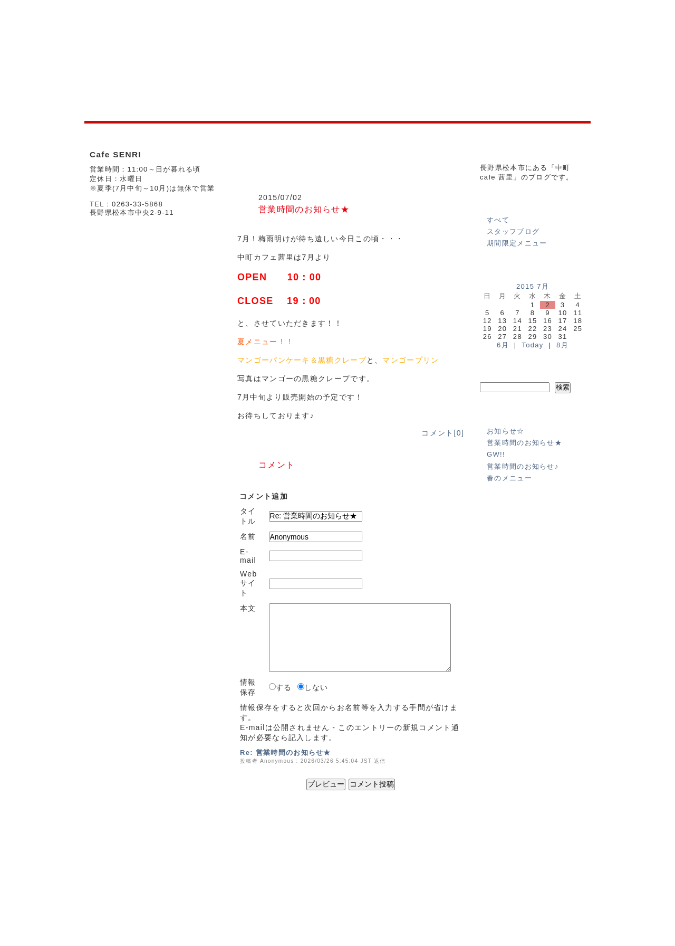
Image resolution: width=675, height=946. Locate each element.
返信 (380, 761)
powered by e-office (561, 919)
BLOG (282, 871)
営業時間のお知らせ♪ (523, 466)
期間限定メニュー (517, 243)
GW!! (496, 454)
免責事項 (570, 854)
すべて (498, 220)
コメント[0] (442, 433)
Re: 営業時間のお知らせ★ (285, 752)
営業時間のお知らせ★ (304, 209)
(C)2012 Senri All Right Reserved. (539, 911)
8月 (562, 345)
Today (532, 345)
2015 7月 (532, 286)
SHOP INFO (220, 871)
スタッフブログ (513, 231)
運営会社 (481, 854)
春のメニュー (509, 478)
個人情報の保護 (525, 854)
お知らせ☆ (506, 431)
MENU (256, 871)
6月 (503, 345)
